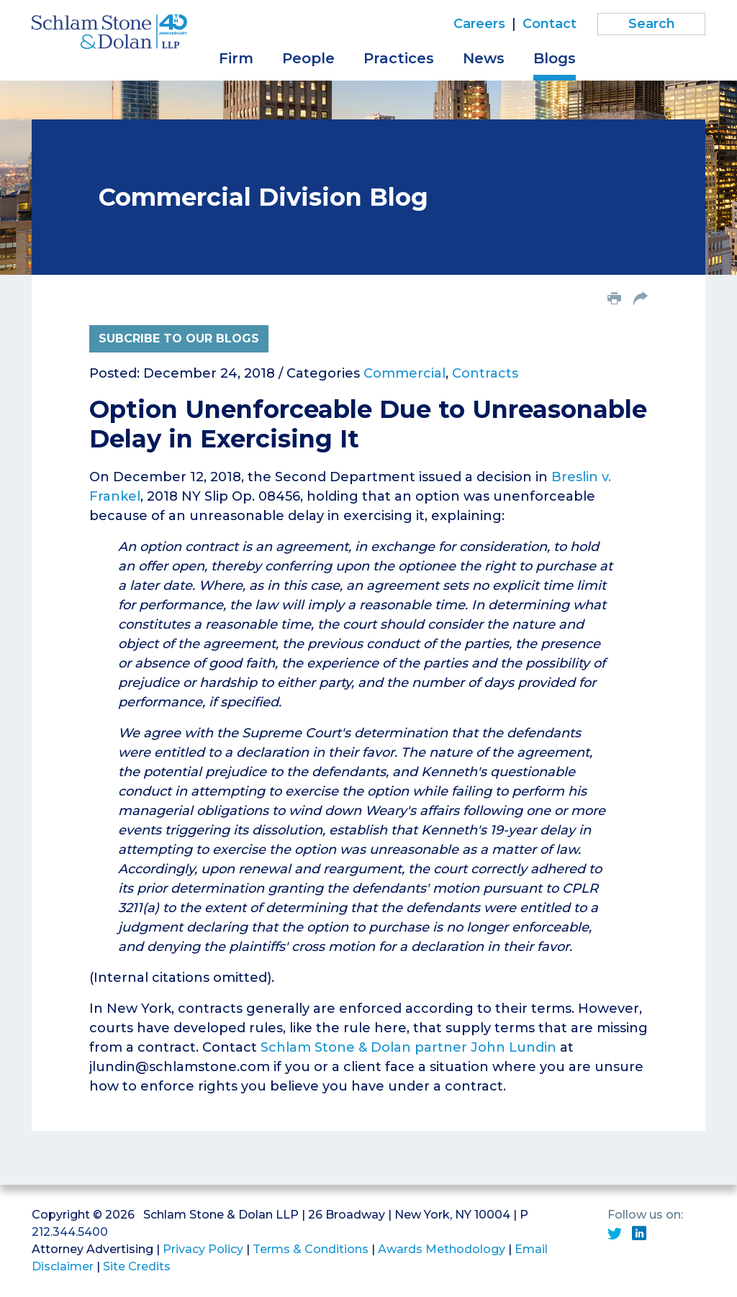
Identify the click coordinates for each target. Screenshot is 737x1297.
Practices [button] (398, 58)
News (484, 58)
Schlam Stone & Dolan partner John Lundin (408, 1047)
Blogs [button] (554, 58)
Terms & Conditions (310, 1249)
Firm (236, 58)
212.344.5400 (70, 1232)
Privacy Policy (203, 1249)
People (308, 58)
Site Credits (137, 1266)
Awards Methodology (441, 1249)
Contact (550, 24)
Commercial (404, 373)
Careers (479, 24)
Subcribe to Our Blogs (179, 338)
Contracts (485, 373)
